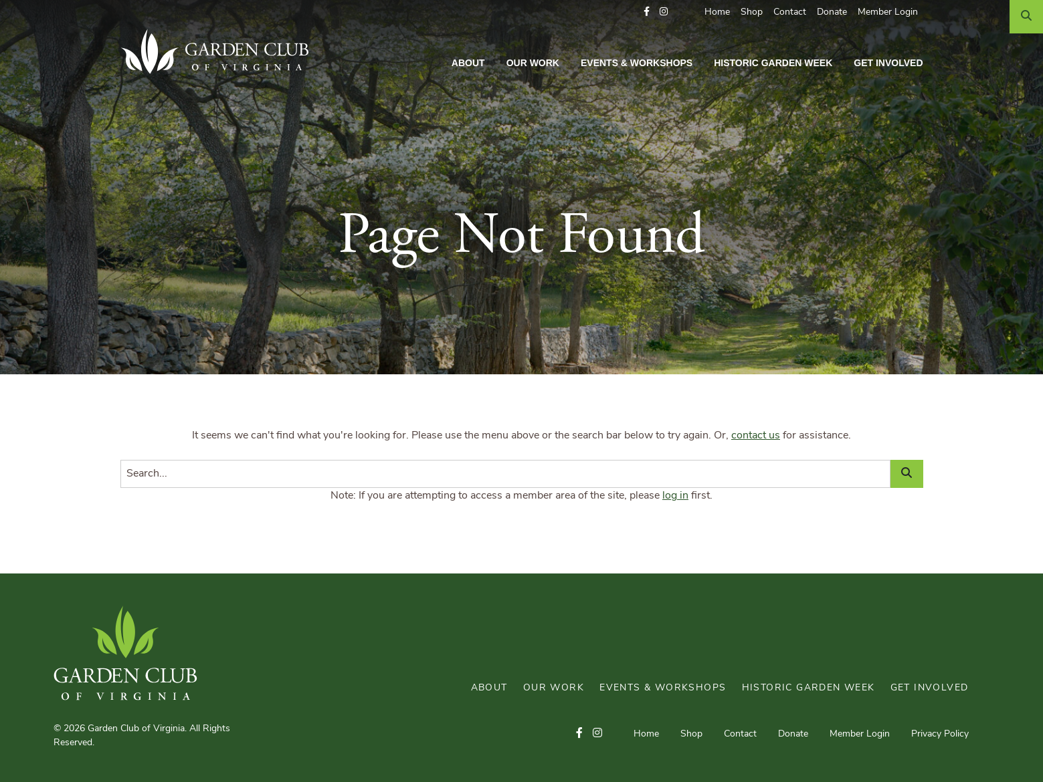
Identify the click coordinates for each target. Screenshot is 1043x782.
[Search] (1026, 16)
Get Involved (888, 62)
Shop (752, 12)
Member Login (888, 12)
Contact (789, 12)
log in (675, 496)
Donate (832, 12)
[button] (647, 12)
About (468, 62)
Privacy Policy (940, 734)
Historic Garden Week (773, 62)
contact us (755, 435)
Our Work (532, 62)
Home (717, 12)
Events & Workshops (636, 62)
